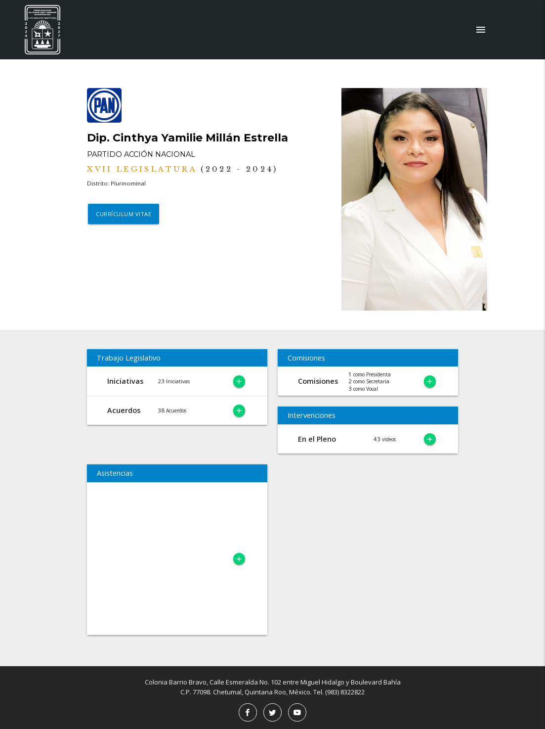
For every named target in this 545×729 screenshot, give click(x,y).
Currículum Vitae (124, 214)
